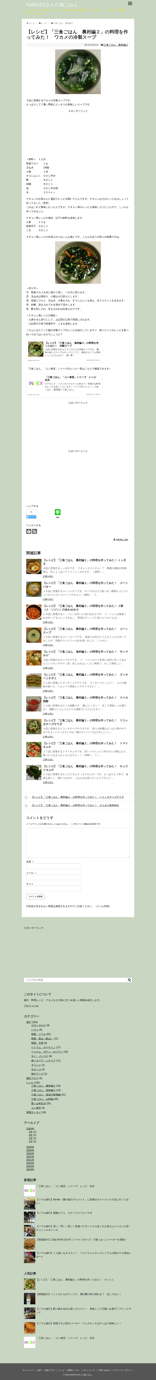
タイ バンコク (39, 1056)
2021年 (30, 1160)
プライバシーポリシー (123, 1370)
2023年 (30, 1153)
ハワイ (35, 1029)
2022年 (30, 1156)
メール (31, 873)
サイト (30, 884)
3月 (31, 1138)
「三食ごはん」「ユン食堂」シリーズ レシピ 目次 (65, 1186)
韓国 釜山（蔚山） (42, 1038)
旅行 (28, 1022)
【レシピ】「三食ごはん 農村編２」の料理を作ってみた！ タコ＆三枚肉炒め (71, 805)
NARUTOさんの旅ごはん (52, 4)
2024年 (30, 1150)
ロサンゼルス (38, 1025)
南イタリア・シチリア (43, 1060)
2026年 (30, 1128)
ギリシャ (36, 1065)
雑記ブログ (32, 1078)
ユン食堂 (36, 1108)
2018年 (30, 1169)
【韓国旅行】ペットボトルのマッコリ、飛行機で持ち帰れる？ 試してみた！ (78, 1294)
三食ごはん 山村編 (42, 1099)
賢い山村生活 (38, 1103)
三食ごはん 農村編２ (116, 45)
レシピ (30, 1082)
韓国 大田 (37, 1043)
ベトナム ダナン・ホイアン (47, 1052)
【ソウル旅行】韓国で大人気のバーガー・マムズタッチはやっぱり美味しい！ (78, 1323)
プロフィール (31, 1005)
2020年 (30, 1163)
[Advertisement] (78, 135)
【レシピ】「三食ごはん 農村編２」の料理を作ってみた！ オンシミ (75, 1279)
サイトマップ (89, 1370)
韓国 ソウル (38, 1034)
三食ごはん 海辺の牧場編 (45, 1094)
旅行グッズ (37, 1074)
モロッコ (36, 1069)
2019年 (30, 1166)
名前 (30, 861)
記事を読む (48, 576)
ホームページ (28, 1370)
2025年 (30, 1147)
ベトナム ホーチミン (43, 1047)
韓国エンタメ (33, 1112)
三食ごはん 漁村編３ (43, 1090)
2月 (31, 1141)
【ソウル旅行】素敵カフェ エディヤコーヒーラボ (64, 1213)
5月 (31, 1132)
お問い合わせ (104, 1370)
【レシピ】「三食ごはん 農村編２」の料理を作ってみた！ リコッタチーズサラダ (74, 797)
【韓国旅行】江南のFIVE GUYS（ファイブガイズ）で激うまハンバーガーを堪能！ (81, 1239)
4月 (31, 1135)
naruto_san (122, 539)
